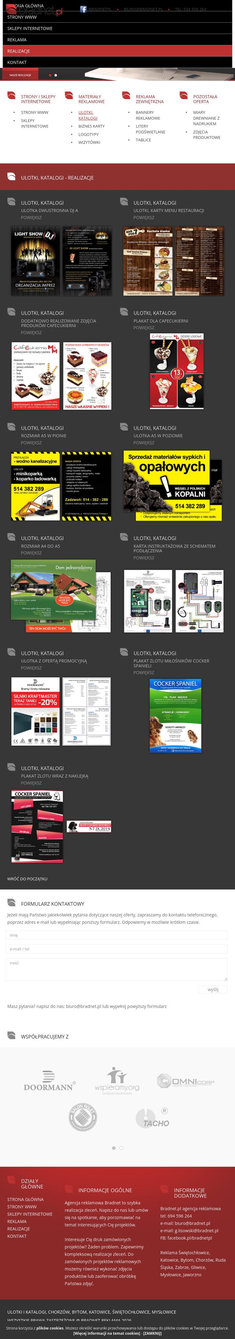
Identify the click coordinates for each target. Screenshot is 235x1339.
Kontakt (17, 62)
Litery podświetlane (151, 129)
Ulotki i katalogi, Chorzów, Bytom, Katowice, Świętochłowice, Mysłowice (91, 1312)
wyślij (213, 989)
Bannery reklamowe (148, 115)
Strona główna (25, 1199)
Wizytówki (89, 142)
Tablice (143, 140)
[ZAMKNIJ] (152, 1333)
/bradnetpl (100, 9)
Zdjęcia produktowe (207, 134)
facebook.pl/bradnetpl (190, 1238)
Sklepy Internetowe (34, 123)
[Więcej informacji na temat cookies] (106, 1333)
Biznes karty (92, 126)
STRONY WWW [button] (22, 17)
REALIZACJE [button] (18, 51)
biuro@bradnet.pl (143, 9)
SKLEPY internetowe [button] (29, 28)
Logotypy (89, 134)
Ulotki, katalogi (88, 115)
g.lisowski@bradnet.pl (196, 1230)
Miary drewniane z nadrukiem (206, 118)
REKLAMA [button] (17, 40)
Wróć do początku (27, 879)
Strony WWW (34, 112)
